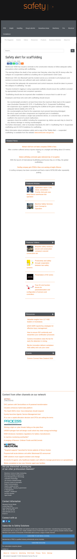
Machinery (56, 28)
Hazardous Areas (43, 28)
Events (18, 40)
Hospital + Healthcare (10, 491)
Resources (34, 40)
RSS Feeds (30, 553)
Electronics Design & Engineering (14, 475)
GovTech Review (9, 493)
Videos (26, 40)
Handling (19, 28)
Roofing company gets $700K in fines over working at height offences (39, 167)
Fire (63, 28)
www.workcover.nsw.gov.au (44, 132)
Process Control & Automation (13, 482)
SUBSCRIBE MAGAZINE (38, 543)
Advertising (22, 553)
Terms (44, 553)
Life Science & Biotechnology (12, 480)
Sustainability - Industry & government (15, 488)
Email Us (5, 513)
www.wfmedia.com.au (8, 511)
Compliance (7, 34)
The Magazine (9, 40)
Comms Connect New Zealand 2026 (40, 358)
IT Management (9, 489)
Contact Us (14, 553)
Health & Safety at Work (11, 486)
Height (11, 28)
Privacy (38, 553)
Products (43, 40)
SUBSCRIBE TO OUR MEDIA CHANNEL (38, 536)
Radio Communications (11, 484)
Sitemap (49, 553)
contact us (5, 549)
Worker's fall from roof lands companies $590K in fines (39, 147)
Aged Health (8, 495)
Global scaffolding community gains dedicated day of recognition (39, 157)
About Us (67, 40)
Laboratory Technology (11, 478)
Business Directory (55, 40)
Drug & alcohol (30, 28)
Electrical (71, 28)
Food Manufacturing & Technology (14, 477)
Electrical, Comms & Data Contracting (15, 473)
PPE (4, 28)
